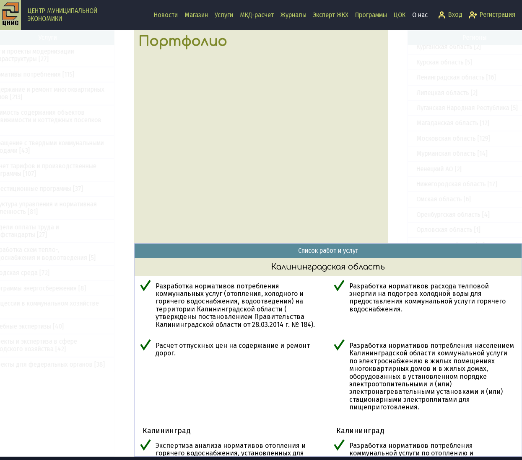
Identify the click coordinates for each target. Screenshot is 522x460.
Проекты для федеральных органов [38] (66, 364)
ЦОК (399, 15)
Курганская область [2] (429, 208)
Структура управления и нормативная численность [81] (62, 208)
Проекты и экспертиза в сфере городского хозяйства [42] (52, 345)
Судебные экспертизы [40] (46, 326)
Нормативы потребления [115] (51, 74)
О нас (420, 15)
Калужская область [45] (430, 117)
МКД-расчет (257, 15)
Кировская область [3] (428, 163)
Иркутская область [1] (427, 86)
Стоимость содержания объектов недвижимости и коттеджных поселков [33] (65, 120)
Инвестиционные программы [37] (55, 189)
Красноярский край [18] (430, 193)
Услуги (224, 15)
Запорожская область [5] (432, 71)
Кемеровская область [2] (432, 148)
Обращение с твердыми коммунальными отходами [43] (66, 146)
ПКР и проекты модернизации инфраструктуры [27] (51, 55)
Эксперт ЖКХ (330, 15)
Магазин (196, 15)
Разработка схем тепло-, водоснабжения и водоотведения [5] (62, 253)
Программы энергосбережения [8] (57, 288)
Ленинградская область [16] (436, 239)
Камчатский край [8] (425, 132)
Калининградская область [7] (438, 102)
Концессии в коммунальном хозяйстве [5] (63, 307)
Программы (371, 15)
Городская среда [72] (39, 273)
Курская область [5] (424, 224)
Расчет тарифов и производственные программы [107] (62, 169)
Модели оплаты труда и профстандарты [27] (43, 231)
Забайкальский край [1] (429, 56)
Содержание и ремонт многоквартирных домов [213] (66, 93)
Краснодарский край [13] (431, 178)
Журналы (293, 15)
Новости (166, 15)
